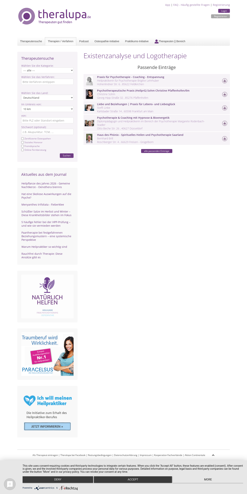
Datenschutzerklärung (125, 455)
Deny (55, 481)
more (210, 481)
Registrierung (221, 5)
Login (224, 10)
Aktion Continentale (195, 455)
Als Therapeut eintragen (45, 455)
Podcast (84, 41)
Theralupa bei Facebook (72, 455)
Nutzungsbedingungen (100, 455)
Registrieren (220, 16)
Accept (133, 481)
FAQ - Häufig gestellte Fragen (191, 5)
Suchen (67, 155)
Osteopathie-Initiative (106, 41)
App (167, 5)
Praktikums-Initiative (137, 41)
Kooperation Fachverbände (168, 455)
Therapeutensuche (31, 41)
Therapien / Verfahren (60, 41)
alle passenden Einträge (156, 151)
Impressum (146, 455)
